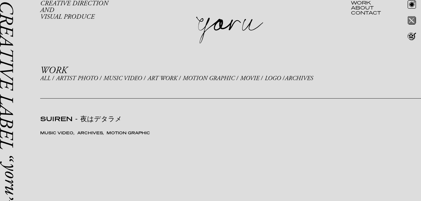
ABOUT (362, 7)
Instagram (412, 4)
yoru (229, 30)
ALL (45, 78)
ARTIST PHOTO (77, 78)
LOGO (273, 78)
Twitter (412, 20)
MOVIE (249, 78)
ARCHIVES (299, 78)
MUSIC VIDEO (123, 78)
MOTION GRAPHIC (209, 78)
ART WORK (162, 78)
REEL (412, 36)
